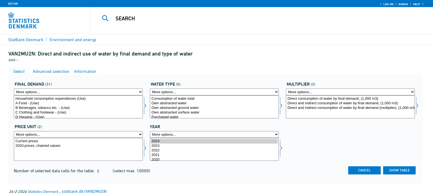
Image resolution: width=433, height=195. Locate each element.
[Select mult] (350, 106)
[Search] (248, 18)
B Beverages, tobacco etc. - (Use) (78, 108)
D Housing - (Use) (78, 117)
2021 (214, 155)
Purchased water (214, 117)
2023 (214, 146)
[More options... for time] (214, 134)
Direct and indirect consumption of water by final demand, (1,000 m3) (350, 103)
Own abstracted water (214, 103)
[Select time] (214, 149)
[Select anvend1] (78, 106)
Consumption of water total (214, 98)
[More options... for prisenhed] (78, 134)
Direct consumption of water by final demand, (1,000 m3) (350, 98)
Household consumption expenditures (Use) (78, 98)
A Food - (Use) (78, 103)
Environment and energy (73, 39)
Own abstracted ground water (214, 108)
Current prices (78, 141)
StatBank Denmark (25, 39)
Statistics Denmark (43, 191)
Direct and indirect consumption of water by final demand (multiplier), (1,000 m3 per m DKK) (350, 108)
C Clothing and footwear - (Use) (78, 112)
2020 (214, 159)
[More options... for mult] (350, 92)
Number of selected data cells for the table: (55, 170)
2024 (214, 141)
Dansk (403, 4)
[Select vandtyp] (214, 106)
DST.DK (13, 3)
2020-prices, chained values (78, 146)
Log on (388, 4)
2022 (214, 150)
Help (416, 4)
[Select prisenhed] (78, 149)
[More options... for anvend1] (78, 92)
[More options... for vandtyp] (214, 92)
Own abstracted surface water (214, 112)
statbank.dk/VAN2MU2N (84, 191)
